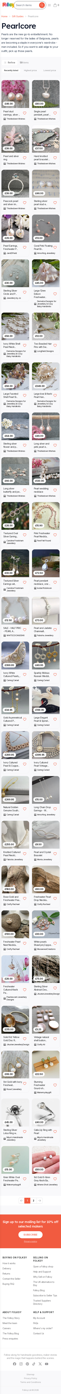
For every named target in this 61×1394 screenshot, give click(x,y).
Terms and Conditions (30, 1382)
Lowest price (50, 70)
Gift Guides (18, 16)
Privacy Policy (30, 1378)
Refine (9, 62)
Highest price (30, 70)
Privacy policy (30, 1241)
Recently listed (11, 70)
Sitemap (30, 1374)
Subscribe (30, 1234)
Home (4, 16)
